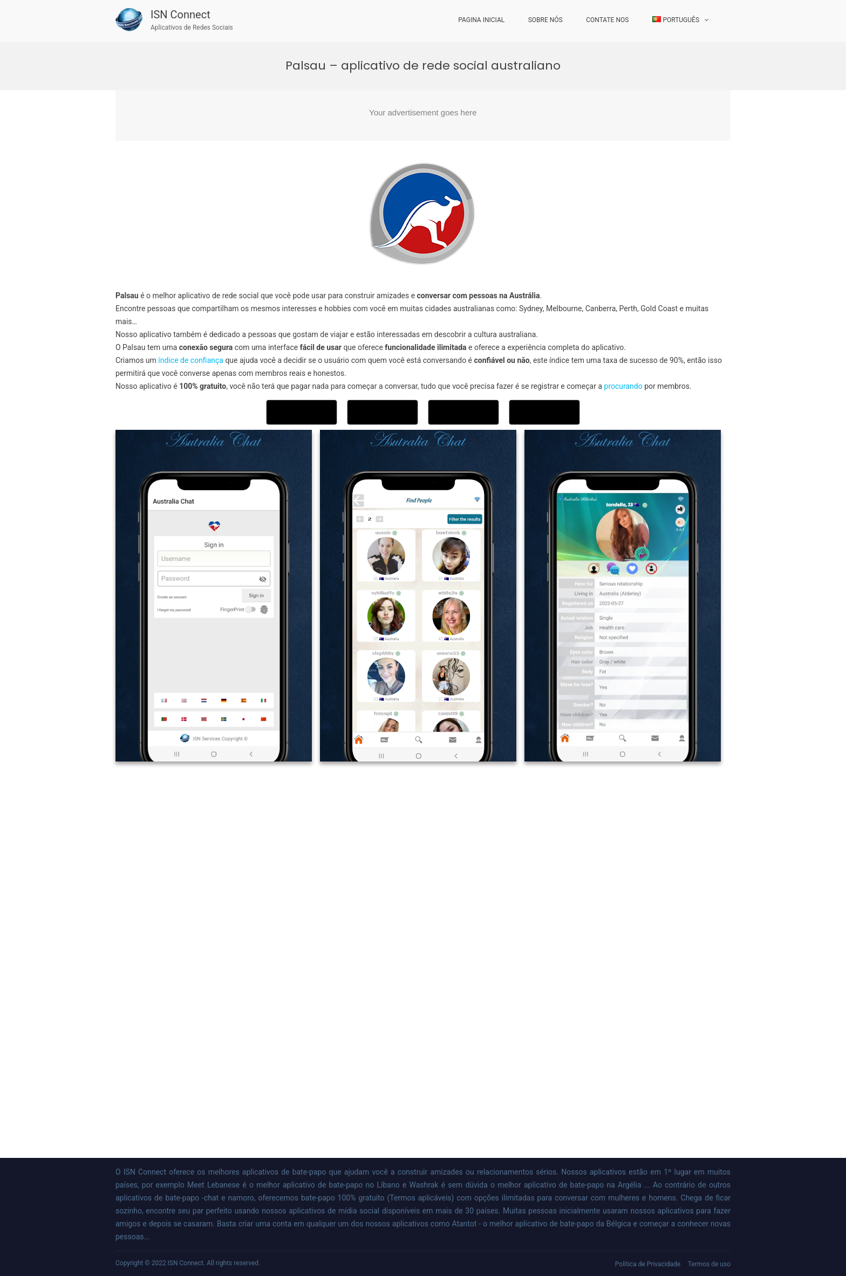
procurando (624, 386)
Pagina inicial (481, 20)
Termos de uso (709, 1264)
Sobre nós (545, 20)
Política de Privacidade (647, 1264)
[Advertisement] (423, 115)
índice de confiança (190, 360)
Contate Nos (607, 20)
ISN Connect (180, 14)
